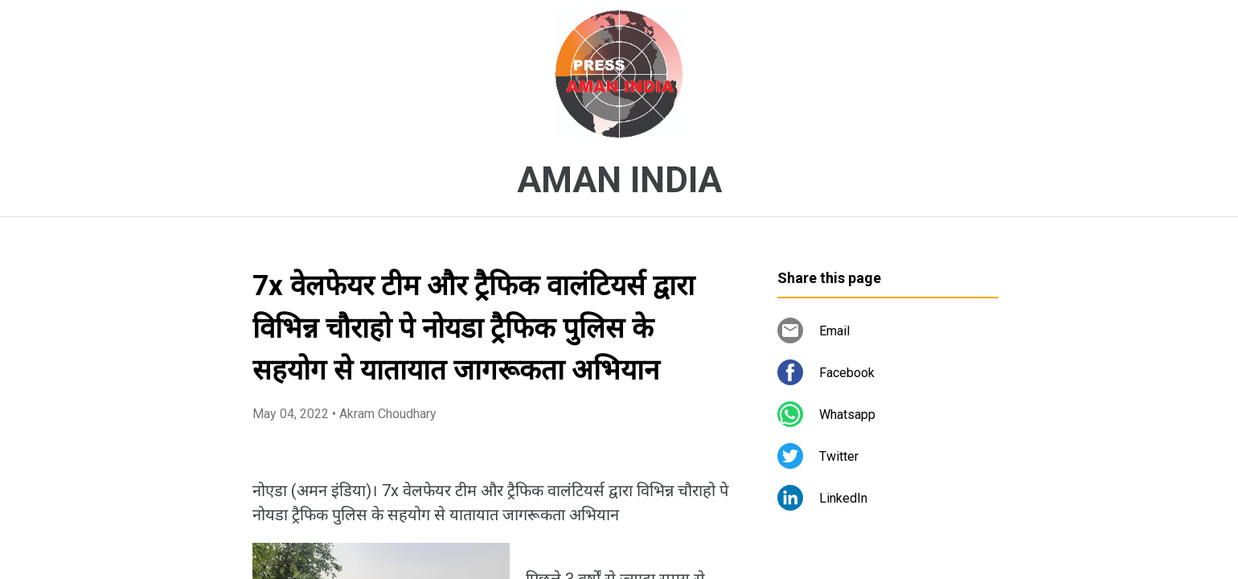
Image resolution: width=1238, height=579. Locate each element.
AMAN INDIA (619, 180)
